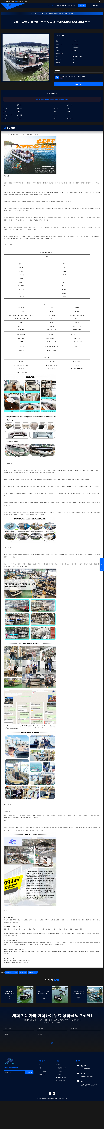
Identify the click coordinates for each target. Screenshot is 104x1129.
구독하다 (29, 1072)
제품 (53, 5)
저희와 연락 (71, 5)
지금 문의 (82, 5)
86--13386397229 (85, 1068)
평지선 (40, 13)
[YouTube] (54, 1093)
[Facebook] (50, 1093)
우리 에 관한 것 (61, 5)
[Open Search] (89, 5)
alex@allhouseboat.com (22, 1)
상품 (35, 13)
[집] (31, 13)
